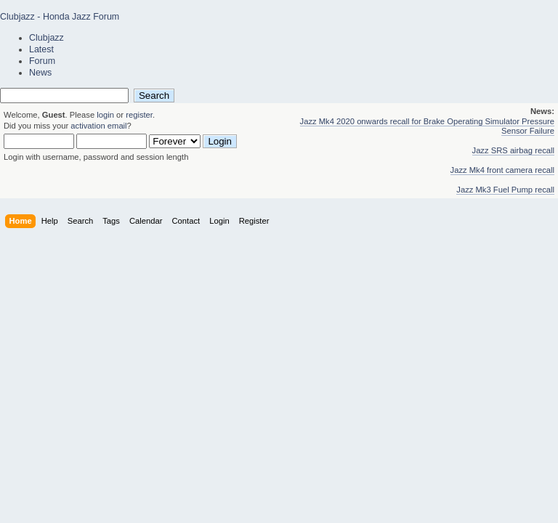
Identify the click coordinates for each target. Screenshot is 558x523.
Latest (41, 49)
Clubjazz (46, 38)
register (139, 114)
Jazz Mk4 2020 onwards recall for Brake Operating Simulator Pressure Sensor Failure (427, 126)
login (105, 114)
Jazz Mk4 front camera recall (502, 170)
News (40, 73)
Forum (42, 61)
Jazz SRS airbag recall (513, 150)
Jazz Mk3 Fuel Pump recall (505, 189)
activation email (98, 125)
